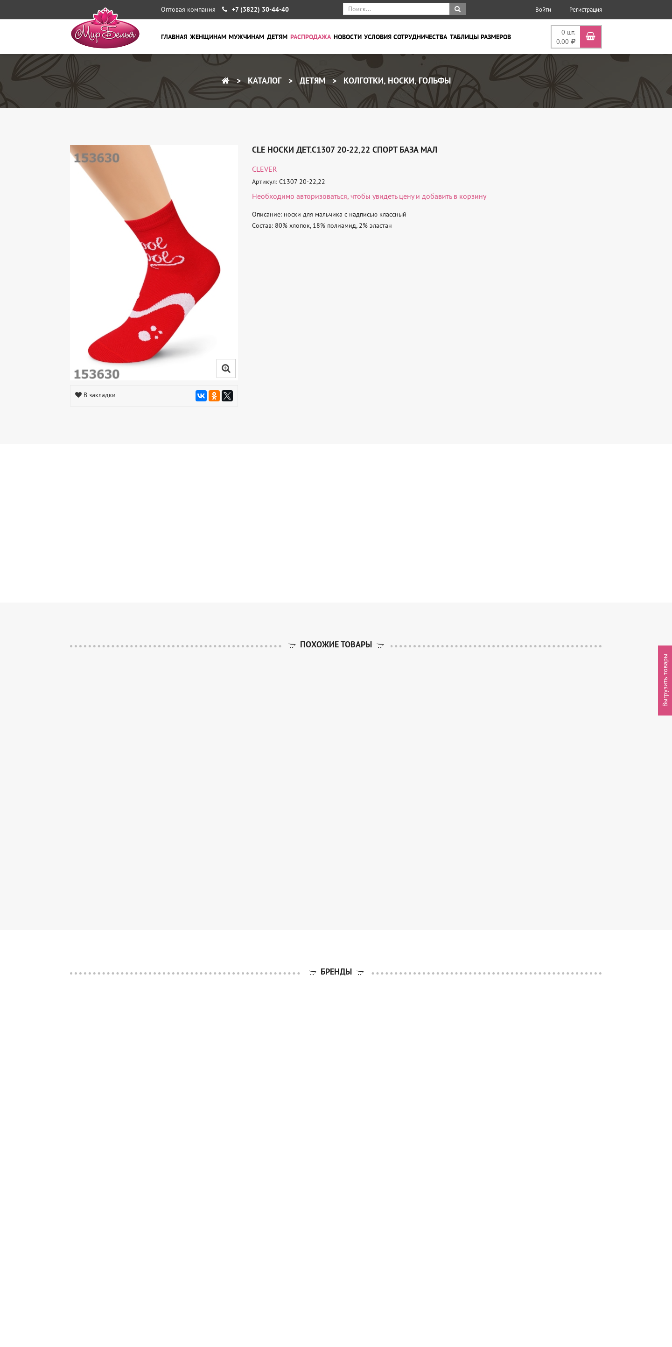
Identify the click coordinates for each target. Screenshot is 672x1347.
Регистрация (585, 10)
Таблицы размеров (480, 37)
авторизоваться (321, 196)
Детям (277, 37)
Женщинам (208, 37)
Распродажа (310, 37)
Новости (348, 37)
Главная (174, 37)
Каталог (263, 80)
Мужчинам (246, 37)
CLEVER (264, 169)
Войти (543, 10)
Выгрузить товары (665, 680)
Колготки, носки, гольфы (396, 80)
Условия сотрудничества (405, 37)
